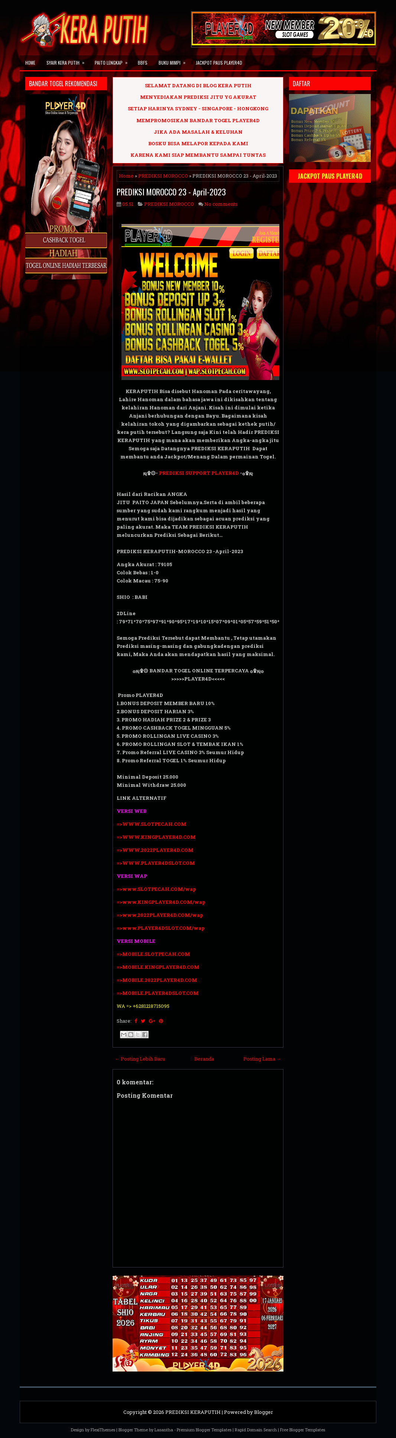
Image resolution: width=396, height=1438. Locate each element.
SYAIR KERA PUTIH (67, 60)
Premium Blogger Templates (204, 1429)
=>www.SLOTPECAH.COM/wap (156, 889)
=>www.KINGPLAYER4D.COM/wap (161, 902)
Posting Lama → (262, 1058)
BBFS (142, 62)
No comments (221, 204)
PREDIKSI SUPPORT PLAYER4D (199, 473)
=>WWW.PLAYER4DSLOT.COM (156, 863)
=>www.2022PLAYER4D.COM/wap (160, 915)
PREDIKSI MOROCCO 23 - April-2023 (171, 191)
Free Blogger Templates (302, 1429)
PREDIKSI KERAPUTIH (193, 1412)
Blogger (263, 1412)
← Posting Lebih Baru (140, 1058)
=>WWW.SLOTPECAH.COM (151, 824)
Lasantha (164, 1429)
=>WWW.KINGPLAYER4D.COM (156, 837)
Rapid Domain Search (256, 1429)
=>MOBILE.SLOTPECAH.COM (153, 954)
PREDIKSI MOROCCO (163, 175)
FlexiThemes (103, 1429)
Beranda (204, 1058)
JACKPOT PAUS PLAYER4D (219, 62)
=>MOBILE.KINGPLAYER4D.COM (158, 967)
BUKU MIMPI (174, 60)
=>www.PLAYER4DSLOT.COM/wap (161, 928)
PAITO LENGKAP (113, 60)
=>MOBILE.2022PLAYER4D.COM (157, 980)
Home (30, 62)
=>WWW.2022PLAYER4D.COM (155, 850)
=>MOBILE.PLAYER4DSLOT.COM (158, 993)
